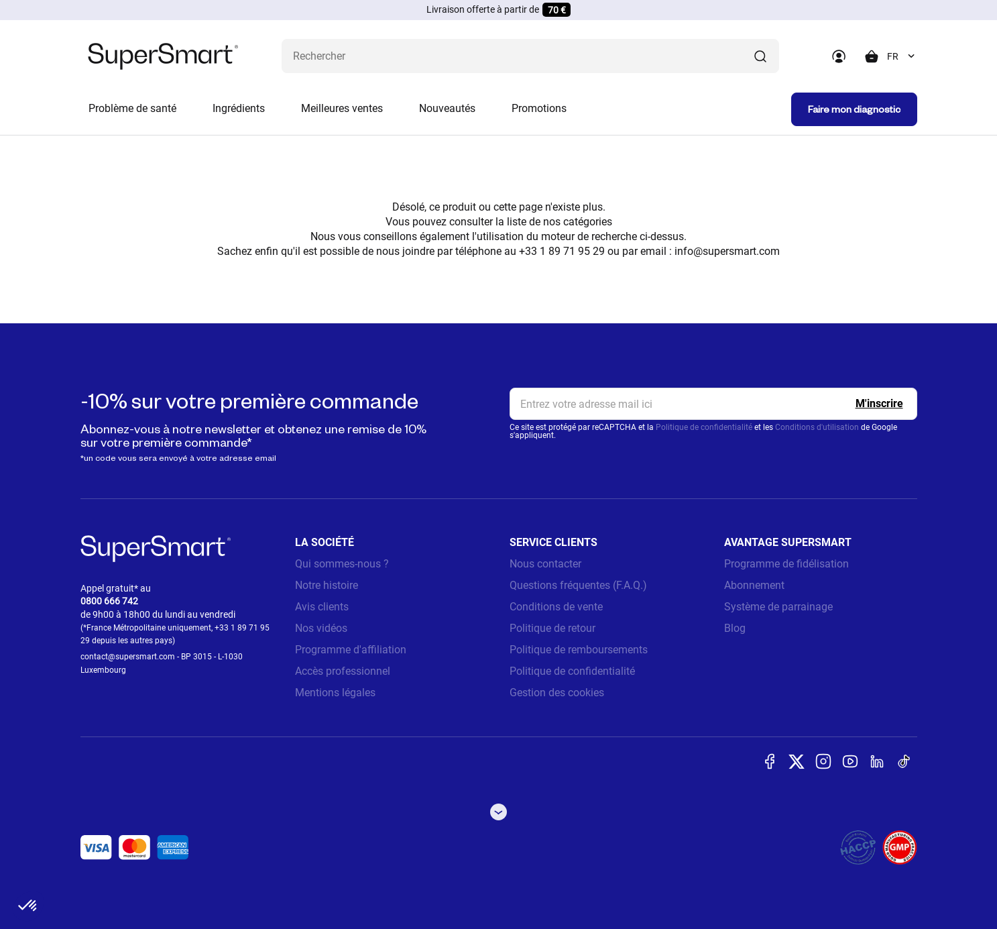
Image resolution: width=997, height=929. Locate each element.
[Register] (879, 404)
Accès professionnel (342, 671)
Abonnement (754, 585)
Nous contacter (545, 563)
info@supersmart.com (727, 251)
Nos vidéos (321, 628)
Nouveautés (447, 108)
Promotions (539, 108)
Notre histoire (326, 585)
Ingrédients (239, 108)
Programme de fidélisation (786, 563)
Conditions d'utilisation (817, 427)
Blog (735, 628)
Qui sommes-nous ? (342, 563)
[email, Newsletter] (713, 404)
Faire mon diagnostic (854, 109)
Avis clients (322, 606)
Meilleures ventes (342, 108)
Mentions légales (335, 692)
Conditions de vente (556, 606)
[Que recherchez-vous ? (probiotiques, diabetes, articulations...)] (530, 56)
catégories (587, 221)
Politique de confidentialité (704, 427)
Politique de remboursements (579, 649)
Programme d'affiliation (350, 649)
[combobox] (902, 56)
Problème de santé (132, 108)
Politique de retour (552, 628)
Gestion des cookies (557, 692)
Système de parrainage (778, 606)
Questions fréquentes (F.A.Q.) (578, 585)
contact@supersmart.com (127, 656)
